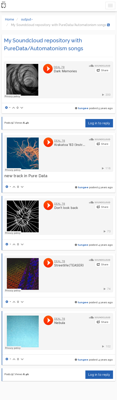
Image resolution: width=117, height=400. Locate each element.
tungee (83, 108)
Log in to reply (99, 123)
